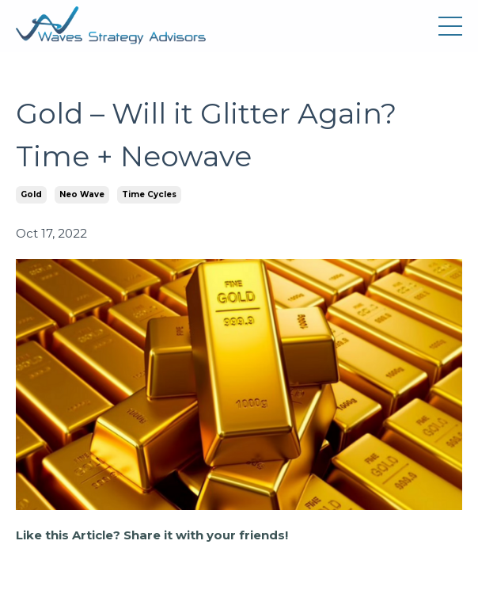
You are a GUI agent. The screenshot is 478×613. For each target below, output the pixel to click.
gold (31, 194)
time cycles (149, 194)
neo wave (81, 194)
